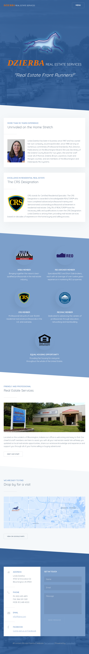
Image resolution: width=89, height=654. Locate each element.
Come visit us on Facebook (24, 631)
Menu (78, 5)
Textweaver (49, 643)
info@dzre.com (19, 616)
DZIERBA (9, 5)
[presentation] (61, 631)
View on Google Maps (15, 536)
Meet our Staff (13, 454)
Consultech (71, 643)
